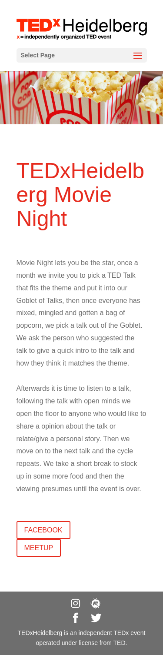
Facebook (43, 530)
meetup (38, 548)
